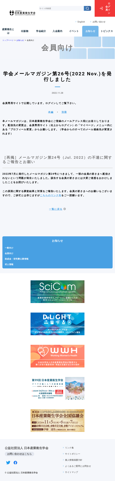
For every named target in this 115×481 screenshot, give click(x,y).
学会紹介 (41, 31)
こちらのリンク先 (50, 195)
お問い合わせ (99, 22)
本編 (50, 112)
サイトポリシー (72, 454)
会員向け (9, 253)
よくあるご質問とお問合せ (78, 466)
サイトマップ (71, 472)
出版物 (24, 31)
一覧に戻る (55, 209)
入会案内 (57, 31)
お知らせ (90, 31)
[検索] (87, 8)
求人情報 (9, 264)
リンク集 (69, 448)
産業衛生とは (8, 31)
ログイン (104, 8)
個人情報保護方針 (73, 460)
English (81, 22)
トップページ (7, 40)
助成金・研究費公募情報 (16, 259)
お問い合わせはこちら (19, 454)
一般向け (9, 248)
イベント (74, 31)
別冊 (64, 112)
